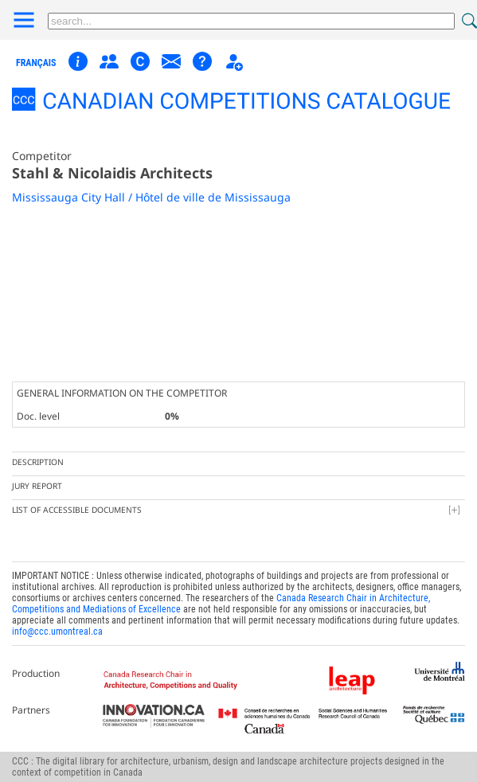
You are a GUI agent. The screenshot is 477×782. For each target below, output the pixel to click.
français (36, 62)
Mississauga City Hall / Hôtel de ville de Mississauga (151, 197)
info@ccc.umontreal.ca (57, 631)
